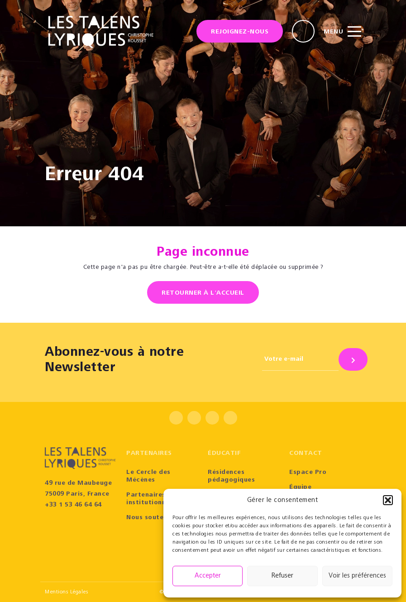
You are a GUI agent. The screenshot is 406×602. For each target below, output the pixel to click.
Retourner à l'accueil (203, 293)
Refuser (282, 576)
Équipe (300, 487)
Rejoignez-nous (239, 32)
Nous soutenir (149, 518)
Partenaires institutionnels (150, 499)
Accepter (208, 576)
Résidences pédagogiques (231, 476)
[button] (387, 500)
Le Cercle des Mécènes (148, 476)
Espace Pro (307, 472)
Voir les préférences (357, 576)
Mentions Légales (66, 592)
